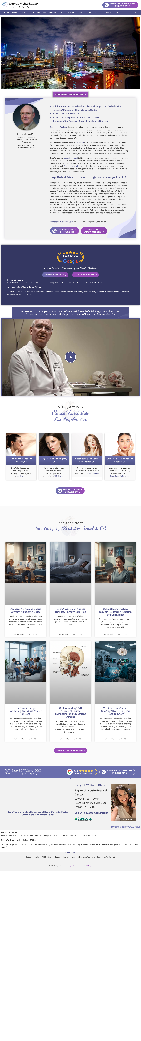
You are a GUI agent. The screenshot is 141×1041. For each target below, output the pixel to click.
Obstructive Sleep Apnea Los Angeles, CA (86, 459)
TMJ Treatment (46, 856)
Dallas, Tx (80, 142)
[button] (70, 356)
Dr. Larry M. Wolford (58, 127)
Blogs (125, 12)
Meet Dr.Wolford (67, 12)
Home (6, 12)
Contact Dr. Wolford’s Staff (61, 221)
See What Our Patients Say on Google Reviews (70, 267)
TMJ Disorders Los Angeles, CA (54, 459)
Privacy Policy (71, 865)
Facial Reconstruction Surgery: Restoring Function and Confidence (115, 611)
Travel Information (38, 12)
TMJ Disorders (59, 475)
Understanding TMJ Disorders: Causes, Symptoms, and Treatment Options (70, 712)
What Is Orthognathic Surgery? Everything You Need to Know (115, 710)
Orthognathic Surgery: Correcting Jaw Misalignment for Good (25, 710)
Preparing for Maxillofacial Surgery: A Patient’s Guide (25, 610)
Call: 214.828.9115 (84, 812)
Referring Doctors (85, 12)
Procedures (53, 12)
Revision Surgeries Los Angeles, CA (21, 459)
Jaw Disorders (21, 475)
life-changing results (71, 166)
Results (117, 12)
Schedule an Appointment (107, 856)
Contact (134, 12)
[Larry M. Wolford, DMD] (38, 795)
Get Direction (101, 812)
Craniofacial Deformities (119, 475)
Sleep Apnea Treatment (87, 856)
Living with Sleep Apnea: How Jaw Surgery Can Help (70, 610)
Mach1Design (88, 865)
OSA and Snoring (92, 473)
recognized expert (71, 158)
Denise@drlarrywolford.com (125, 826)
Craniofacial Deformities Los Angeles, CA (120, 459)
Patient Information (20, 12)
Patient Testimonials (103, 12)
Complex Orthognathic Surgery (65, 856)
